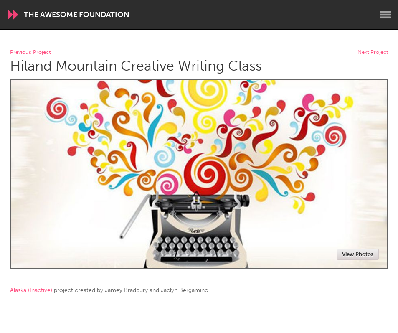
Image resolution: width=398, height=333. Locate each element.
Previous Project (30, 52)
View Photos (357, 254)
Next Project (372, 52)
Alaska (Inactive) (31, 290)
